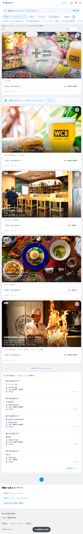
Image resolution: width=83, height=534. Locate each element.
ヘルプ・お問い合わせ (9, 517)
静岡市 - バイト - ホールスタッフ (16, 498)
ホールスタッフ (16, 86)
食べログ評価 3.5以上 (17, 21)
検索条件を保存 (43, 529)
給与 (31, 17)
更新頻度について (72, 468)
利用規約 (5, 523)
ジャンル (41, 17)
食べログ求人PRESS (8, 513)
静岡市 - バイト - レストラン (14, 493)
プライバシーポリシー (16, 523)
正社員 (5, 17)
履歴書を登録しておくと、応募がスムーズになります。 (32, 100)
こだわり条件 (53, 17)
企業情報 (28, 523)
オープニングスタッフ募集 (50, 21)
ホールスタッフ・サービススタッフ (20, 17)
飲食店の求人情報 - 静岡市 (14, 503)
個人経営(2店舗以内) (33, 21)
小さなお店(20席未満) (68, 21)
